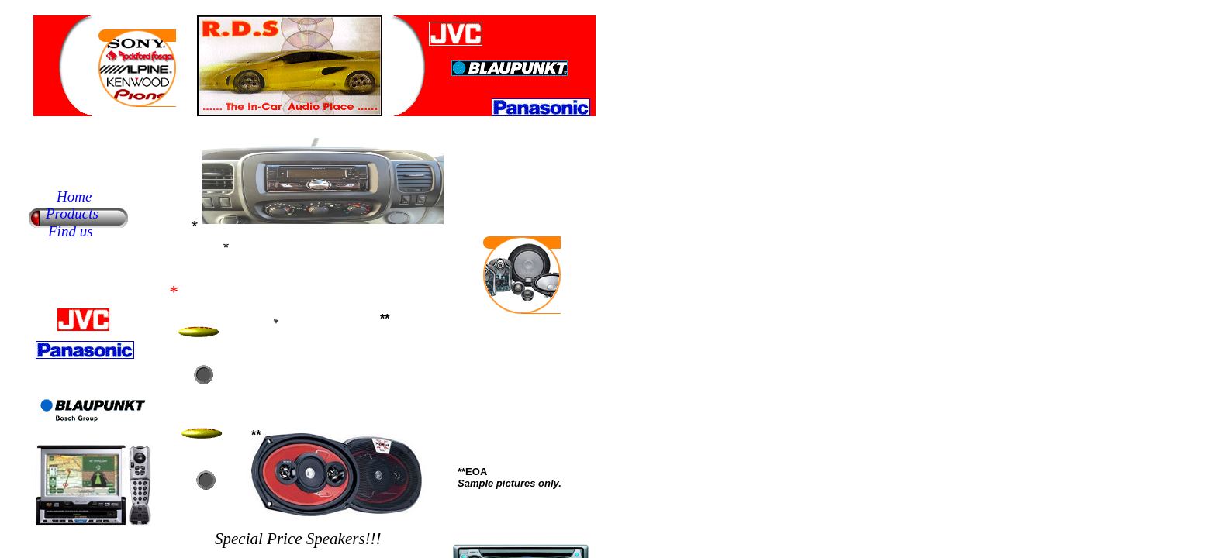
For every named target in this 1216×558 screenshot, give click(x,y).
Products (72, 213)
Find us (70, 231)
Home (74, 196)
